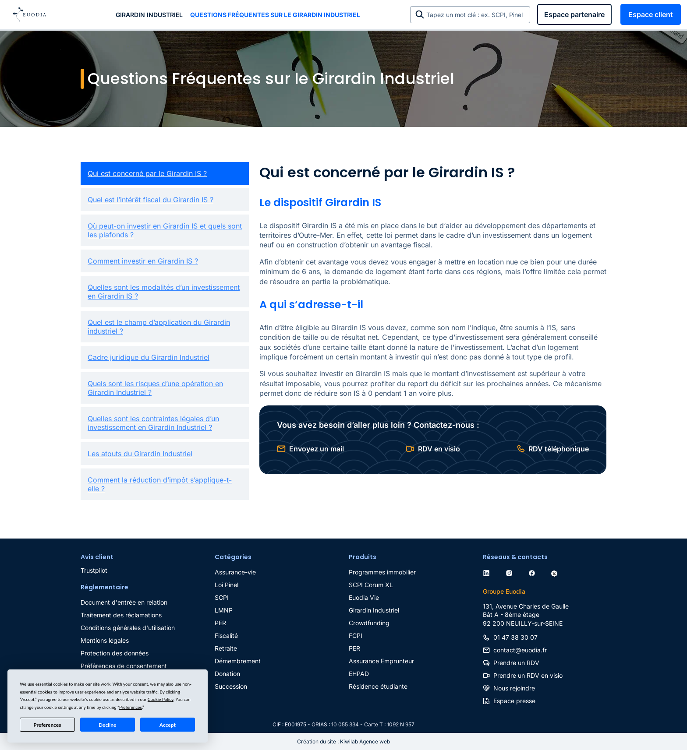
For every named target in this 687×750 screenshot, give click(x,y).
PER (220, 623)
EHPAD (359, 673)
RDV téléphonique (558, 448)
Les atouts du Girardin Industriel (140, 453)
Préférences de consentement (124, 665)
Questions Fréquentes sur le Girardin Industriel (275, 14)
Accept (167, 725)
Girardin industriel (149, 14)
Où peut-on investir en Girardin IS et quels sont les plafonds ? (165, 230)
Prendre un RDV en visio (528, 675)
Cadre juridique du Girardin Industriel (148, 357)
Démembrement (238, 661)
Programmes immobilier (382, 572)
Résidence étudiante (378, 686)
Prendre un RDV (516, 662)
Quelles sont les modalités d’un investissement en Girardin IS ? (164, 291)
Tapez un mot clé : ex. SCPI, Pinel (476, 14)
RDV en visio (439, 448)
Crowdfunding (369, 623)
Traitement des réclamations (121, 615)
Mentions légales (105, 640)
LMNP (224, 610)
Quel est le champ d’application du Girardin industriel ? (159, 326)
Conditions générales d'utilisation (128, 627)
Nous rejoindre (514, 688)
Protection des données (115, 653)
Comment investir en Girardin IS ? (143, 261)
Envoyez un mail (316, 448)
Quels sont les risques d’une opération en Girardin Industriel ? (155, 388)
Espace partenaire (574, 14)
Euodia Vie (364, 597)
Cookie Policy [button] (161, 699)
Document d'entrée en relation (124, 602)
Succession (231, 686)
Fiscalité (226, 635)
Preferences (47, 725)
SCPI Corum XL (371, 584)
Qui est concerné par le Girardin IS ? (147, 173)
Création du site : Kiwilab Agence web (343, 741)
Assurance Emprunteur (381, 661)
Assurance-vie (235, 572)
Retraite (226, 648)
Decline (107, 725)
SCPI (222, 597)
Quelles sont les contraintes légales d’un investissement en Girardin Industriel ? (153, 423)
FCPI (355, 635)
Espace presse (514, 700)
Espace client (650, 14)
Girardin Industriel (374, 610)
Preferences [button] (130, 707)
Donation (227, 673)
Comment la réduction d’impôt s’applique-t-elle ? (160, 484)
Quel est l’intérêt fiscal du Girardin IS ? (150, 199)
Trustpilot (94, 570)
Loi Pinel (226, 584)
